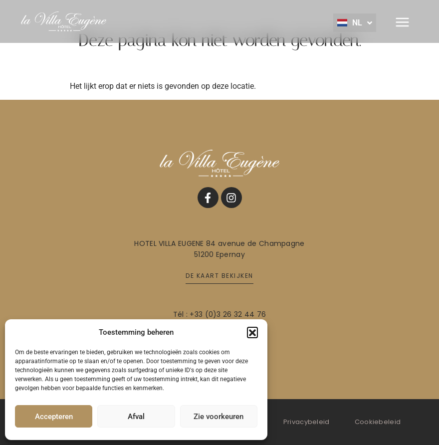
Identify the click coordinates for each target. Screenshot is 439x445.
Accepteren (54, 416)
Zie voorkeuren (218, 416)
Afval (136, 416)
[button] (252, 332)
